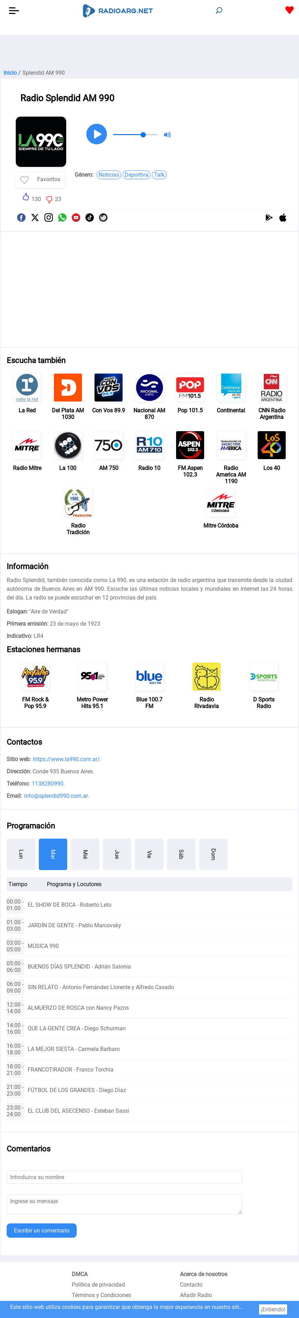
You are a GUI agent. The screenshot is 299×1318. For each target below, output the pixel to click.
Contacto (191, 1284)
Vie (149, 854)
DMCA (80, 1274)
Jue (117, 854)
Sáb (181, 854)
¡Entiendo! (273, 1309)
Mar (53, 854)
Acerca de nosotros (203, 1274)
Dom (213, 854)
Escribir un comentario (41, 1230)
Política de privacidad (98, 1284)
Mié (85, 854)
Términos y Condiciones (101, 1295)
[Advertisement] (149, 52)
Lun (21, 854)
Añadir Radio (196, 1295)
